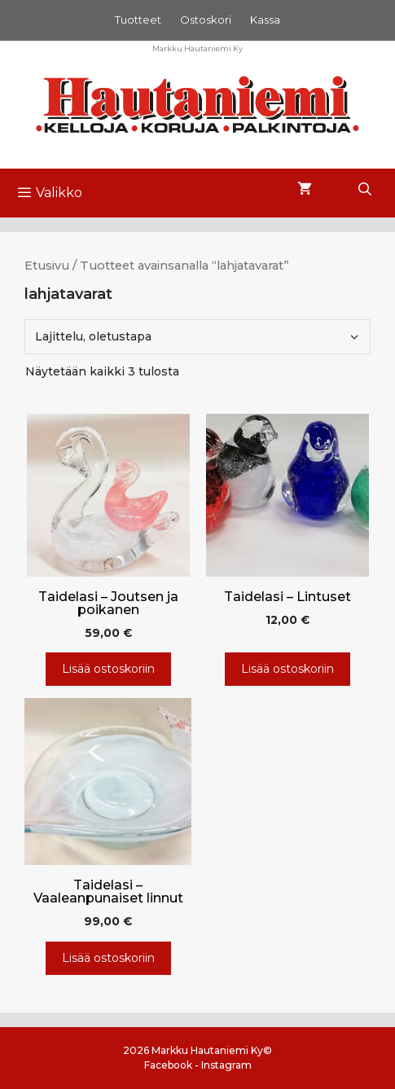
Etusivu (46, 265)
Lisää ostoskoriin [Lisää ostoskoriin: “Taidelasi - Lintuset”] (287, 668)
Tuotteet (138, 19)
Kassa (265, 19)
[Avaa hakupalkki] (364, 190)
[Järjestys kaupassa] (197, 336)
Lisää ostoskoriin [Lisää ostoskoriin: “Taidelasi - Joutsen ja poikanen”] (108, 668)
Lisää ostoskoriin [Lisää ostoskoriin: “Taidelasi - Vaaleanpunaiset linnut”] (108, 958)
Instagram (226, 1065)
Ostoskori (205, 19)
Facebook (168, 1065)
